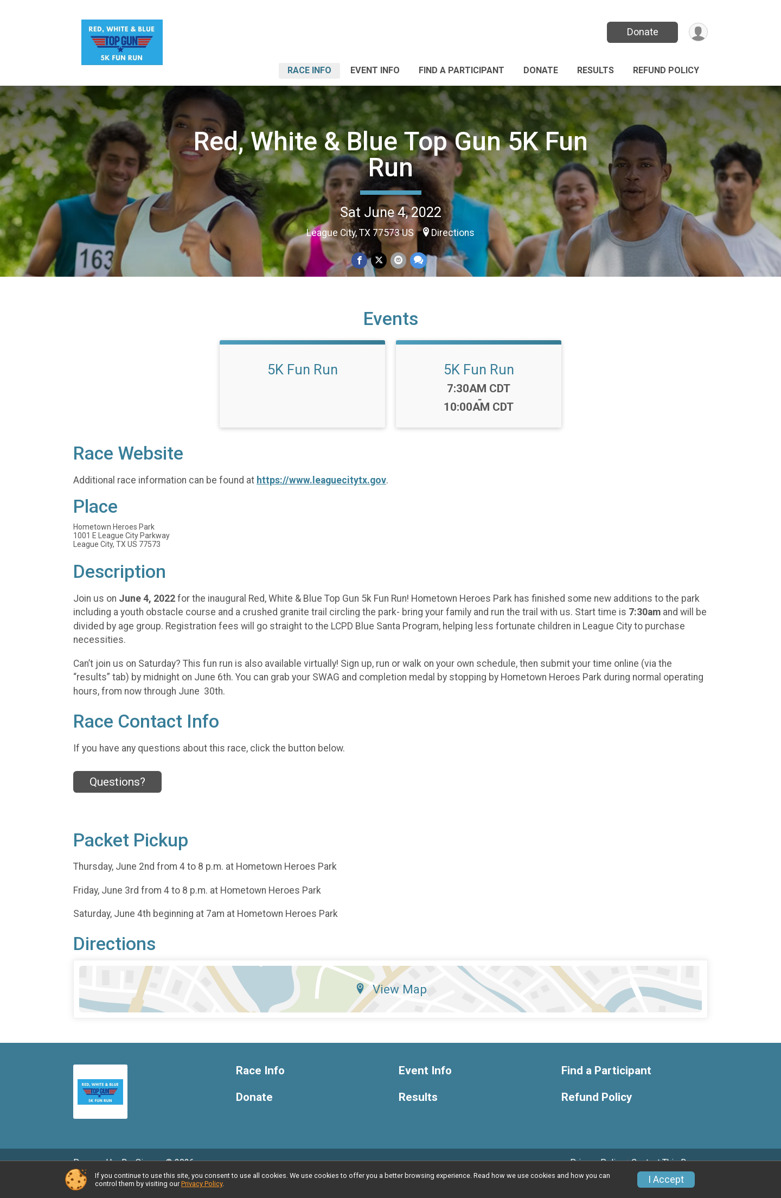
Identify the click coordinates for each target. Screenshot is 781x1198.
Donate (641, 31)
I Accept (666, 1179)
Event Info (375, 70)
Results (595, 70)
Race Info (309, 70)
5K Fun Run (302, 385)
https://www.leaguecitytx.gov (321, 494)
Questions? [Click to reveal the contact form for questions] (117, 796)
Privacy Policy (201, 1184)
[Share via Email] (398, 261)
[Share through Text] (417, 261)
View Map (391, 1004)
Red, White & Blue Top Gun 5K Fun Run (391, 154)
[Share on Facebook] (360, 261)
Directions (453, 232)
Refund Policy (666, 70)
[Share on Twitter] (379, 261)
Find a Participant (461, 70)
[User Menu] (698, 32)
